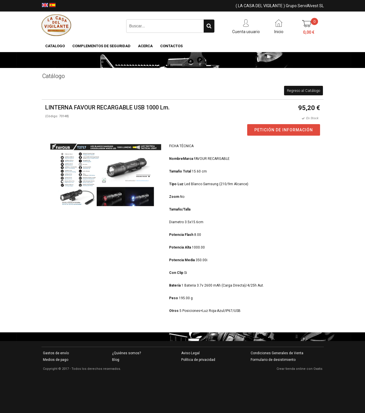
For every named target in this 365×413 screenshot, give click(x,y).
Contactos (171, 46)
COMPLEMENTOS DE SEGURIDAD (101, 46)
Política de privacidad (198, 360)
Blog (115, 360)
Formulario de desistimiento (273, 360)
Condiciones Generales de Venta (277, 353)
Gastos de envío (56, 353)
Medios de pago (55, 360)
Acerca (145, 46)
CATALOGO (55, 46)
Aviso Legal (190, 353)
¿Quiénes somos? (126, 353)
